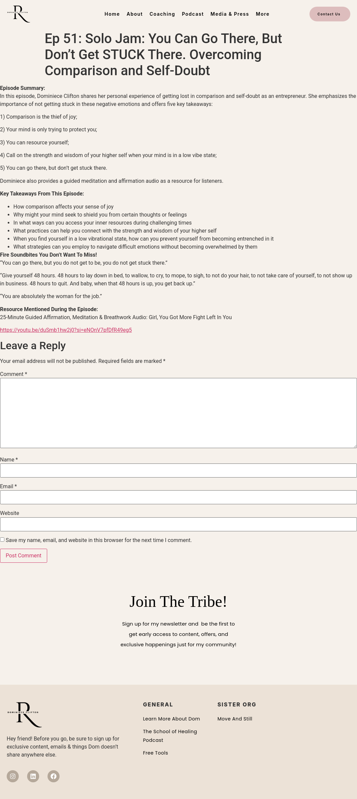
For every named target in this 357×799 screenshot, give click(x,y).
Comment (13, 374)
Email (8, 486)
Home (112, 14)
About (134, 14)
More (263, 14)
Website (9, 513)
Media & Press (229, 14)
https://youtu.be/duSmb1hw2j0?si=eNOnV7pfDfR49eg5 (66, 330)
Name (9, 459)
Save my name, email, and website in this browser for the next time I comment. (99, 540)
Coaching (162, 14)
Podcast (193, 14)
